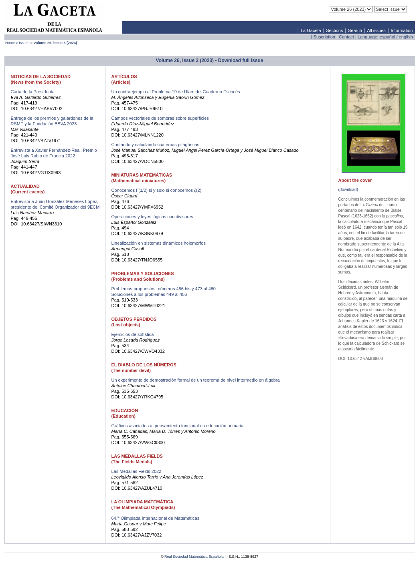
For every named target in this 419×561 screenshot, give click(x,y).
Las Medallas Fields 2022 (136, 471)
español (387, 36)
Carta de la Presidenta (33, 91)
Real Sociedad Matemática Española (194, 557)
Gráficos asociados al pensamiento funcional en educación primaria (177, 425)
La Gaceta (311, 30)
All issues (376, 30)
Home (10, 43)
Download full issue (240, 60)
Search (355, 30)
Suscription (324, 36)
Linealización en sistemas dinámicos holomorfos (158, 243)
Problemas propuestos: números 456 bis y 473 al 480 (163, 288)
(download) (348, 189)
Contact (346, 36)
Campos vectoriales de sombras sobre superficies (160, 118)
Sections (334, 30)
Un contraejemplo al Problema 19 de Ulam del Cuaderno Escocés (175, 91)
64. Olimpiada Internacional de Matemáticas (155, 518)
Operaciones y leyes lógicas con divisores (152, 216)
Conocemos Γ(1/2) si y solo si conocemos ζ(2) (156, 190)
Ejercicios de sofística (132, 334)
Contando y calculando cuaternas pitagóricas (155, 144)
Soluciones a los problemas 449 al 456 (149, 294)
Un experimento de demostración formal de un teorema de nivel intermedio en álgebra (195, 380)
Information (402, 30)
